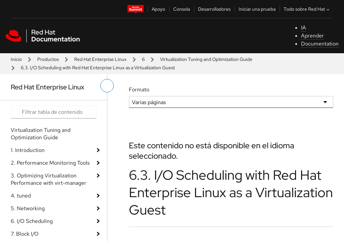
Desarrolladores (214, 9)
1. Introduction (28, 150)
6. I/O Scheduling (32, 221)
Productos (48, 59)
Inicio (16, 59)
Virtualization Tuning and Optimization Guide (206, 59)
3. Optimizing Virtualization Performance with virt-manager (48, 179)
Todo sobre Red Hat (307, 9)
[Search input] (53, 112)
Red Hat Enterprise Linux (100, 59)
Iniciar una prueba (257, 9)
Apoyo (158, 9)
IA (303, 27)
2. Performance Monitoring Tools (50, 162)
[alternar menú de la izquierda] (107, 85)
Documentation (320, 43)
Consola (181, 9)
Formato (139, 89)
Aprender (312, 35)
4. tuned (21, 195)
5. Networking (28, 208)
